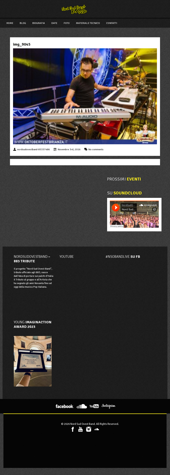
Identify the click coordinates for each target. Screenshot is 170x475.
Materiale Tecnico (88, 23)
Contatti (111, 23)
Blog (23, 23)
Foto (67, 23)
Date (54, 23)
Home (9, 23)
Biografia (38, 23)
